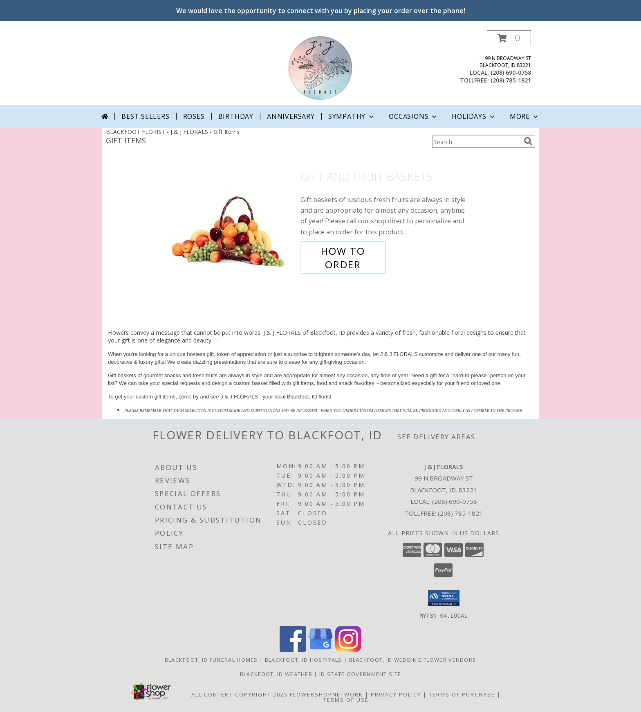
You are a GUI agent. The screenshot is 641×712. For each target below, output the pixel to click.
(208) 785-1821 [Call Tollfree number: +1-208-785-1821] (460, 513)
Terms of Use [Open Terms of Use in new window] (346, 699)
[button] (509, 38)
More (525, 116)
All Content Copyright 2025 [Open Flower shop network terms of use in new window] (239, 694)
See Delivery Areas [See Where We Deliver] (436, 436)
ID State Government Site (360, 673)
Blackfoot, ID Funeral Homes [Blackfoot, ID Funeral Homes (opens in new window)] (211, 659)
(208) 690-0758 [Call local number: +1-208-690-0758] (511, 72)
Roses (194, 116)
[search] (528, 141)
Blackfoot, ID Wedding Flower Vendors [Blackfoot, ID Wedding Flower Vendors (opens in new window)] (413, 659)
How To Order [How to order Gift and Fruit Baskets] (343, 257)
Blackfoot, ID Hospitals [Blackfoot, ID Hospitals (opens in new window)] (303, 659)
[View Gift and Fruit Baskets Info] (234, 221)
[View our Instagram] (348, 649)
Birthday (235, 116)
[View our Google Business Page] (320, 649)
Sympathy (351, 116)
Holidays (474, 116)
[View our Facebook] (293, 649)
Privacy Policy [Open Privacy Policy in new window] (396, 694)
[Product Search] (476, 141)
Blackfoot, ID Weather (276, 673)
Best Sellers (145, 116)
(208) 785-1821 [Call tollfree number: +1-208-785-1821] (511, 80)
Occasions (413, 116)
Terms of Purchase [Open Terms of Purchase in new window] (462, 694)
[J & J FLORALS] (320, 67)
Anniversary (291, 116)
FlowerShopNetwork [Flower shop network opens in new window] (326, 694)
